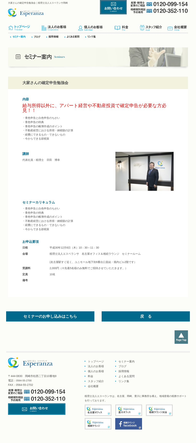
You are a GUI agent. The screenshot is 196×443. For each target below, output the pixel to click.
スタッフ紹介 (153, 26)
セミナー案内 (20, 36)
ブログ (38, 36)
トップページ (25, 26)
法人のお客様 (96, 366)
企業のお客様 (60, 26)
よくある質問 (74, 36)
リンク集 (91, 36)
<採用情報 (55, 36)
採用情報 (123, 371)
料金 (127, 26)
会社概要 (177, 26)
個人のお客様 (96, 26)
